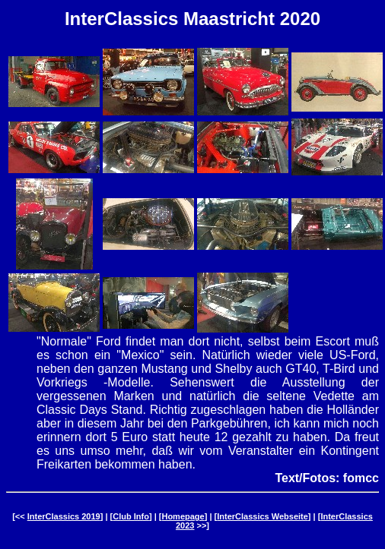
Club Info (131, 516)
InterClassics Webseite (262, 516)
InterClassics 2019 (63, 516)
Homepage (182, 516)
